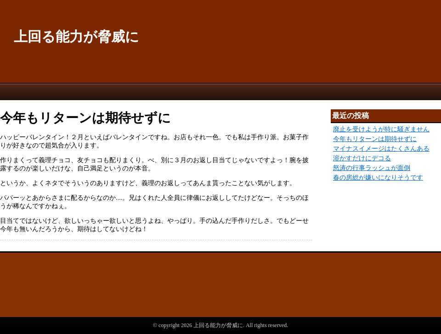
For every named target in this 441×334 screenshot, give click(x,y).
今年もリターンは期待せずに (375, 139)
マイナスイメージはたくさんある (381, 148)
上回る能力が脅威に (76, 36)
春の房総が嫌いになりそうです (378, 177)
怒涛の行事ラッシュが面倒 (371, 167)
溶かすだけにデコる (362, 158)
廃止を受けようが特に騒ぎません (381, 129)
